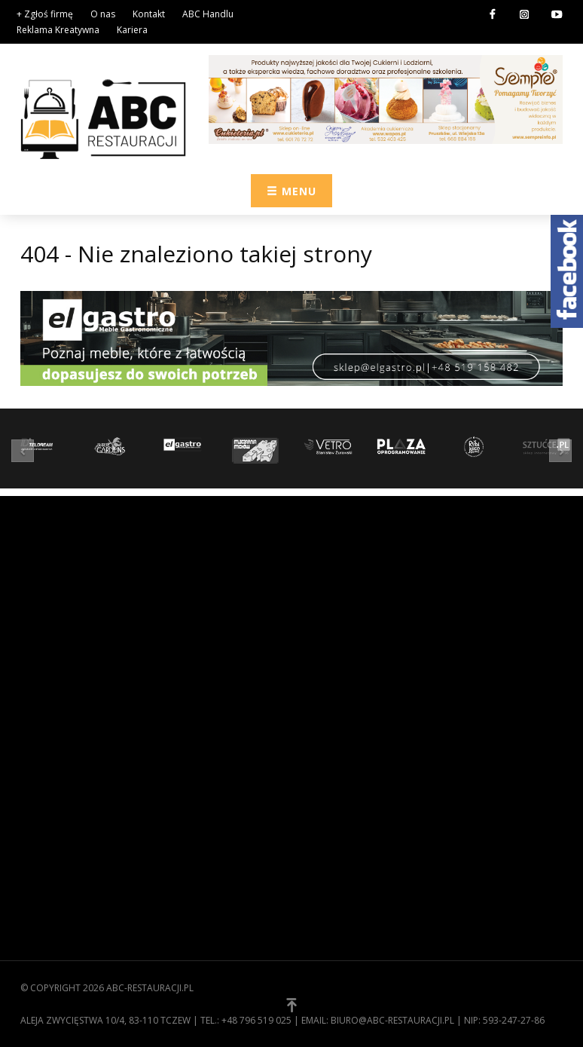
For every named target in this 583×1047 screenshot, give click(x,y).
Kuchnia (323, 625)
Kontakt (149, 14)
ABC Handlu (208, 14)
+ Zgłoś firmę (45, 14)
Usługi (320, 696)
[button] (26, 450)
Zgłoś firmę (50, 861)
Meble (317, 649)
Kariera (132, 29)
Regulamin (47, 815)
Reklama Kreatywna (58, 29)
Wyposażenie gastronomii (369, 602)
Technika (325, 672)
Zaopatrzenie (337, 579)
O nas (102, 14)
